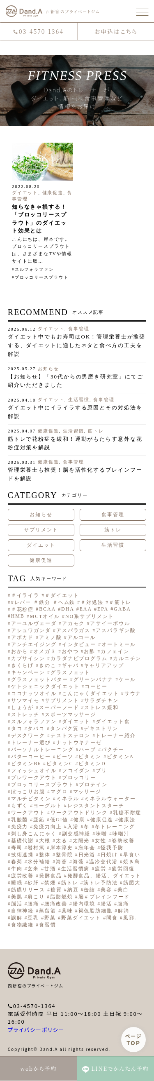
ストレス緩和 (101, 707)
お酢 (89, 651)
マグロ (59, 791)
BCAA (47, 609)
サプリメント (41, 530)
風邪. (130, 918)
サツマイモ (25, 700)
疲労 (100, 869)
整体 (45, 855)
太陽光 (81, 841)
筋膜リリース (28, 890)
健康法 (127, 819)
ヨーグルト (47, 805)
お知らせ (48, 368)
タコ (17, 728)
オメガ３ (44, 651)
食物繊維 (22, 925)
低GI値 (59, 819)
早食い (131, 855)
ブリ (101, 770)
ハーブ (87, 749)
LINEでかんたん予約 (115, 1069)
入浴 (73, 827)
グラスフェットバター (39, 679)
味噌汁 (121, 834)
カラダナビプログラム (79, 658)
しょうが (22, 707)
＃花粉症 (22, 609)
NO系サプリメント (89, 616)
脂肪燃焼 (61, 897)
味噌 (101, 834)
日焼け (109, 855)
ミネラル (67, 798)
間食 (112, 918)
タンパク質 (64, 728)
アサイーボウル (110, 623)
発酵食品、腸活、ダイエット (104, 876)
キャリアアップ (104, 665)
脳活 (17, 904)
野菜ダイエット (81, 918)
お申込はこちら (115, 31)
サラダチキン (101, 700)
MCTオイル (45, 616)
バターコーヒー (31, 756)
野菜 (50, 918)
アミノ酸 (50, 637)
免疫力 (19, 827)
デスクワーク (28, 735)
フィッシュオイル (34, 770)
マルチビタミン (31, 798)
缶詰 (89, 890)
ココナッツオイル (34, 693)
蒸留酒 (47, 911)
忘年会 (87, 848)
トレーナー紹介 (116, 735)
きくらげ (22, 665)
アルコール (81, 637)
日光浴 (87, 855)
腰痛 (33, 904)
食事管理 (79, 328)
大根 (45, 841)
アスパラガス (73, 630)
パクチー (112, 749)
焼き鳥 (131, 862)
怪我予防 (112, 848)
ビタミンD (92, 763)
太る (61, 841)
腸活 (106, 904)
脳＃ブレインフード (104, 897)
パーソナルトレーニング (42, 749)
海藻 (78, 862)
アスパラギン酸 (116, 630)
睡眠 (17, 883)
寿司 (17, 848)
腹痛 (123, 904)
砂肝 (33, 883)
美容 (106, 890)
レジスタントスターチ (95, 805)
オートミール (118, 644)
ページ (133, 1039)
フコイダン (76, 770)
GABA (122, 609)
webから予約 (38, 1068)
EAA (86, 609)
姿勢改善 (123, 841)
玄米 (33, 869)
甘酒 (50, 869)
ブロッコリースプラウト (42, 277)
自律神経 (22, 911)
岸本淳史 (61, 848)
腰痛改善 (55, 904)
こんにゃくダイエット (90, 693)
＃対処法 (91, 602)
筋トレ (96, 430)
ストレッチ (25, 714)
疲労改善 (22, 876)
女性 (100, 841)
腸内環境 (84, 904)
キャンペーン (28, 672)
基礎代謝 (22, 841)
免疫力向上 (47, 827)
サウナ (133, 693)
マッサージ (87, 791)
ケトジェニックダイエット (45, 686)
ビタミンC (60, 763)
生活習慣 (79, 399)
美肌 (17, 897)
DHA (67, 609)
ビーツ (65, 756)
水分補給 (39, 862)
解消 (123, 911)
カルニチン (127, 658)
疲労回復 (123, 869)
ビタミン (89, 756)
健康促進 (53, 192)
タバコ (36, 728)
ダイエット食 (113, 721)
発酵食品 (50, 876)
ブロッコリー (79, 777)
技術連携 (22, 855)
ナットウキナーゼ (79, 742)
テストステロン (70, 735)
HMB (18, 616)
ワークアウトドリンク (79, 812)
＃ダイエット (62, 595)
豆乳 (33, 918)
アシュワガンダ (31, 630)
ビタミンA (120, 756)
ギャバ (70, 665)
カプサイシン (28, 658)
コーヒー (96, 686)
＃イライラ (25, 595)
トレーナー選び (31, 742)
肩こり (36, 897)
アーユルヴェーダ (34, 623)
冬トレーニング (115, 827)
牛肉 (17, 869)
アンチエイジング (34, 644)
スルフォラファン (34, 269)
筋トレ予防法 (100, 883)
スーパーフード (59, 707)
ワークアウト (28, 812)
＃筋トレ (120, 602)
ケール (127, 679)
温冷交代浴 (103, 862)
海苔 (61, 862)
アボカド (22, 637)
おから (19, 651)
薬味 (67, 911)
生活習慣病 (75, 869)
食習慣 (47, 925)
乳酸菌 (19, 819)
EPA (102, 609)
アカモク (73, 623)
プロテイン (93, 784)
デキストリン (101, 728)
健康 (79, 819)
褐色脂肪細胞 (95, 911)
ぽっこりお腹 (28, 791)
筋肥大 (131, 883)
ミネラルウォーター (110, 798)
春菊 (17, 862)
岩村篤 (36, 848)
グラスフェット (70, 672)
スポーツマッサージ (70, 714)
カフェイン (115, 651)
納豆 (73, 890)
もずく (19, 805)
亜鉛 (39, 819)
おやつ (70, 651)
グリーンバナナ (93, 679)
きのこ (47, 665)
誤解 (17, 918)
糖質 (56, 890)
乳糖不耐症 (127, 812)
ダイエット (25, 192)
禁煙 (50, 883)
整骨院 (64, 855)
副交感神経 (76, 834)
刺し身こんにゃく (34, 834)
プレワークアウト (34, 777)
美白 (123, 890)
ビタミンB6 (26, 763)
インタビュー (79, 644)
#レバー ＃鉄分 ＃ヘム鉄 (43, 602)
